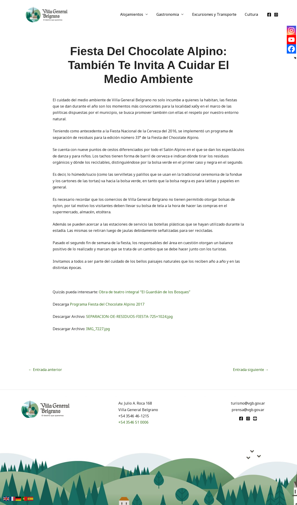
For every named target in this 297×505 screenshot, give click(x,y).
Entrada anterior (45, 369)
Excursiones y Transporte (216, 14)
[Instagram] (276, 15)
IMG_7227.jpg (98, 328)
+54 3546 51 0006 (133, 422)
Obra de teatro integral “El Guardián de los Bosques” (144, 291)
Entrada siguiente (251, 369)
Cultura (252, 14)
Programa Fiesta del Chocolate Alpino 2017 (107, 304)
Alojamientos (135, 14)
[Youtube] (291, 39)
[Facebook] (269, 15)
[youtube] (255, 418)
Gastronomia (170, 14)
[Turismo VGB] (47, 13)
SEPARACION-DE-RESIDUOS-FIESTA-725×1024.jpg (129, 316)
